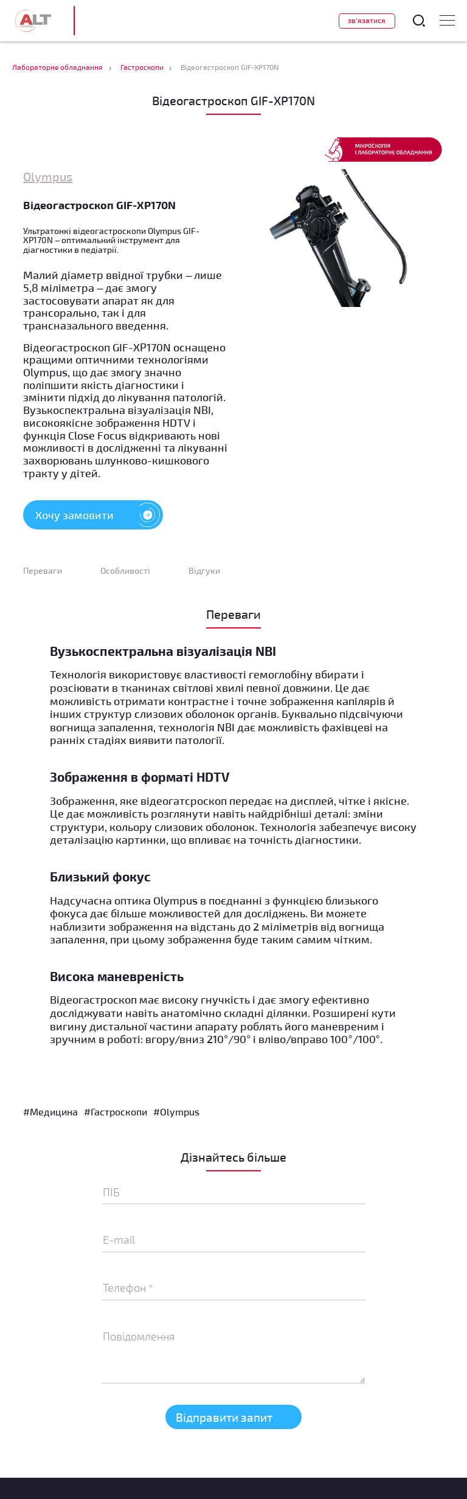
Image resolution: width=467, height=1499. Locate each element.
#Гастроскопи (115, 1111)
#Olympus (176, 1111)
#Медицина (50, 1111)
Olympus (47, 176)
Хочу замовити (99, 515)
